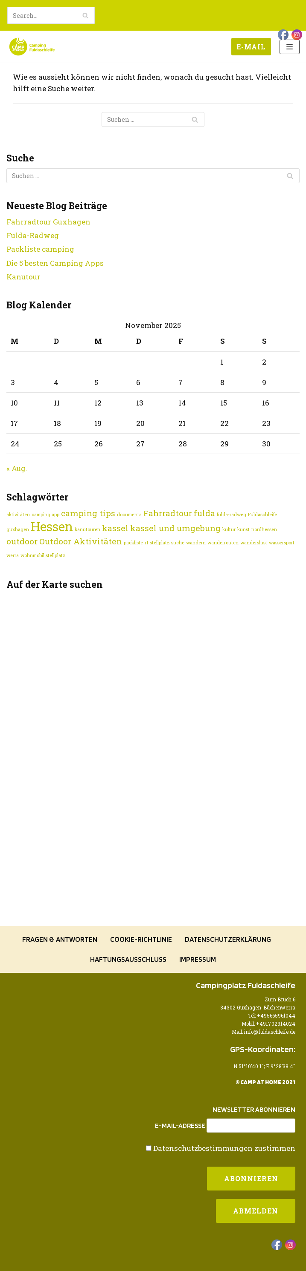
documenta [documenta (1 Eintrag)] (129, 515)
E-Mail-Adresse (180, 1126)
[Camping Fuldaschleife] (32, 47)
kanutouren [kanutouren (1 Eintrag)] (87, 529)
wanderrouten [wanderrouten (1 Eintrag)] (223, 543)
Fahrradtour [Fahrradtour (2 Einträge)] (167, 513)
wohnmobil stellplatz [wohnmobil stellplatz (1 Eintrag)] (43, 555)
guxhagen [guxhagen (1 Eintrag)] (17, 529)
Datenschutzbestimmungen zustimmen (224, 1148)
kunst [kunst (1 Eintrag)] (243, 529)
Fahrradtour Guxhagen (48, 222)
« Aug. (16, 468)
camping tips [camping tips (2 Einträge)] (88, 513)
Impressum (197, 959)
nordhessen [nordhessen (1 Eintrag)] (264, 529)
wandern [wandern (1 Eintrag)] (196, 543)
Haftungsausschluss (128, 959)
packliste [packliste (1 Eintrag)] (133, 543)
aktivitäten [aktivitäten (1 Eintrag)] (18, 515)
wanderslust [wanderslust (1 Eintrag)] (253, 543)
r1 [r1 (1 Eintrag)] (146, 543)
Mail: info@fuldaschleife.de (263, 1032)
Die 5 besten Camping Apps (55, 263)
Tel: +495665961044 (271, 1015)
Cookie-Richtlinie (141, 939)
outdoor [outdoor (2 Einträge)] (22, 541)
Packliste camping (40, 249)
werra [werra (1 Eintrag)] (12, 555)
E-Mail (251, 46)
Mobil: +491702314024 (268, 1024)
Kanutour (23, 277)
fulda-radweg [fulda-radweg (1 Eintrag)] (231, 515)
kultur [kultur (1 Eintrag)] (229, 529)
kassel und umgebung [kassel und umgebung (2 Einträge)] (175, 528)
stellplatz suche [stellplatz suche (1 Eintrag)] (167, 543)
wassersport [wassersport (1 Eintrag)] (281, 543)
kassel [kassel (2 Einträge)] (115, 528)
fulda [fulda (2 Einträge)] (204, 513)
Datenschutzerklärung (228, 939)
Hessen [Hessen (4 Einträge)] (52, 526)
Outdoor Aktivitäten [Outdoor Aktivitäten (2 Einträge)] (80, 541)
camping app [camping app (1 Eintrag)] (45, 515)
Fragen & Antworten (59, 939)
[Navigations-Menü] (290, 47)
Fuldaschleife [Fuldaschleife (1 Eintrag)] (262, 515)
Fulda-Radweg (32, 235)
